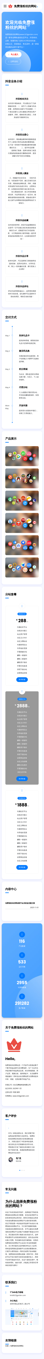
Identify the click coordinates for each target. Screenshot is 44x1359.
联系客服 (22, 679)
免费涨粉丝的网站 (25, 6)
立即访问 (13, 61)
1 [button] (19, 1170)
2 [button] (21, 1170)
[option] (22, 1144)
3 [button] (22, 1170)
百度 (7, 1346)
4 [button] (24, 1170)
